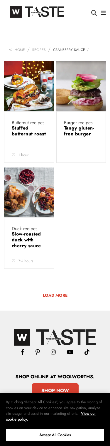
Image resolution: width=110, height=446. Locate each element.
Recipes (39, 49)
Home (20, 49)
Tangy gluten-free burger (79, 131)
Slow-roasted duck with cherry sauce (27, 240)
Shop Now (55, 390)
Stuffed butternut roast (29, 131)
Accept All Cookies (55, 435)
